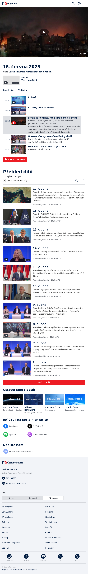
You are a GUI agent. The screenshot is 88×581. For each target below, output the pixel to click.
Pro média (49, 514)
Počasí (5, 539)
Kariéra (48, 539)
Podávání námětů (53, 544)
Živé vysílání (7, 519)
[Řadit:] (83, 187)
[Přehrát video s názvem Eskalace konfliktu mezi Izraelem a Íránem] (44, 32)
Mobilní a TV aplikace (11, 550)
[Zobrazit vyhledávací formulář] (73, 3)
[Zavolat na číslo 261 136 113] (44, 485)
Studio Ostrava (51, 529)
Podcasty (6, 534)
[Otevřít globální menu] (85, 3)
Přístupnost (32, 576)
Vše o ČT (5, 555)
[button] (44, 32)
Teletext (6, 529)
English (5, 576)
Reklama (49, 519)
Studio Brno (50, 524)
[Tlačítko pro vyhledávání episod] (77, 187)
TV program (7, 514)
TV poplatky (7, 524)
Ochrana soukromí (18, 576)
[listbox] (33, 505)
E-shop (5, 544)
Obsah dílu (8, 97)
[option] (12, 505)
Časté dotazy (51, 550)
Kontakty (49, 555)
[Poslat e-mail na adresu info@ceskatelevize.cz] (44, 490)
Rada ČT (48, 534)
